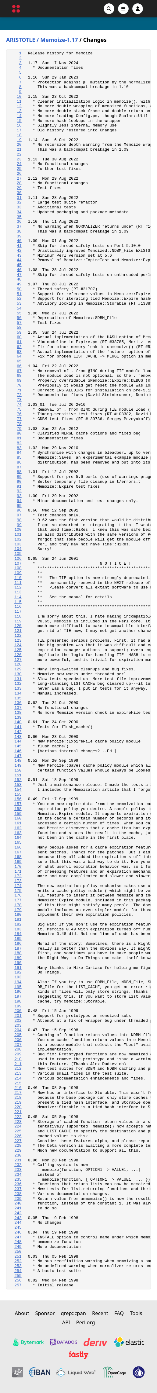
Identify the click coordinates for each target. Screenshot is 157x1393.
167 (18, 852)
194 (18, 982)
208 (18, 1049)
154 (18, 789)
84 (19, 452)
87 (19, 467)
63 (19, 352)
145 (18, 746)
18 (19, 135)
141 (18, 727)
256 (18, 1280)
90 (19, 481)
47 (19, 275)
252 (18, 1261)
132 (18, 683)
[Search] (109, 8)
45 (19, 265)
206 (18, 1040)
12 (19, 106)
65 (19, 361)
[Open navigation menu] (123, 8)
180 (18, 914)
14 (19, 116)
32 (19, 202)
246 (18, 1232)
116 (18, 606)
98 (19, 520)
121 (18, 631)
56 (19, 318)
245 (18, 1227)
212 (18, 1068)
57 (19, 323)
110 (18, 578)
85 (19, 457)
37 (19, 226)
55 (19, 313)
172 (18, 876)
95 (19, 506)
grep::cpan (73, 1313)
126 (18, 655)
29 (19, 188)
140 (18, 722)
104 (18, 549)
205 (18, 1035)
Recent (100, 1313)
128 (18, 664)
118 (18, 616)
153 (18, 785)
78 (19, 424)
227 (18, 1141)
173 (18, 881)
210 (18, 1059)
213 (18, 1073)
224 (18, 1126)
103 (18, 544)
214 (18, 1078)
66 (19, 366)
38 (19, 231)
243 (18, 1218)
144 (18, 741)
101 (18, 534)
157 (18, 804)
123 (18, 640)
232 (18, 1165)
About (22, 1313)
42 (19, 250)
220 (18, 1107)
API (66, 1322)
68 (19, 375)
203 (18, 1025)
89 (19, 477)
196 (18, 991)
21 (19, 149)
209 (18, 1054)
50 (19, 289)
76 (19, 414)
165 (18, 842)
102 (18, 539)
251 (18, 1256)
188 (18, 953)
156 (18, 799)
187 (18, 948)
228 (18, 1145)
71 (19, 390)
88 (19, 472)
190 (18, 963)
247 (18, 1237)
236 (18, 1184)
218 (18, 1097)
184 (18, 934)
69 (19, 380)
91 (19, 486)
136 (18, 703)
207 (18, 1045)
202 (18, 1020)
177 (18, 900)
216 (18, 1088)
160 (18, 818)
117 (18, 611)
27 (19, 178)
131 (18, 679)
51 (19, 294)
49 (19, 284)
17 (19, 130)
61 (19, 342)
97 (19, 515)
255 (18, 1276)
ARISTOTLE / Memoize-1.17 (42, 39)
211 (18, 1064)
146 (18, 751)
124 (18, 645)
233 (18, 1170)
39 (19, 236)
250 (18, 1251)
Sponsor (45, 1313)
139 (18, 717)
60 (19, 337)
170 (18, 866)
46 (19, 270)
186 (18, 943)
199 (18, 1006)
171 (18, 871)
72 (19, 395)
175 (18, 891)
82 (19, 443)
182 (18, 924)
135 (18, 698)
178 (18, 905)
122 (18, 635)
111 (18, 583)
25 (19, 169)
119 (18, 621)
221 (18, 1112)
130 (18, 674)
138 (18, 712)
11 (19, 101)
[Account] (137, 8)
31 (19, 198)
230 (18, 1155)
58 (19, 327)
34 (19, 212)
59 (19, 332)
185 (18, 939)
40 (19, 241)
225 (18, 1131)
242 (18, 1213)
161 (18, 823)
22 (19, 154)
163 (18, 833)
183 (18, 929)
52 (19, 298)
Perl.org (85, 1322)
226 (18, 1136)
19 (19, 140)
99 (19, 525)
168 (18, 857)
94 (19, 501)
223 (18, 1122)
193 (18, 977)
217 (18, 1093)
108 (18, 568)
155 (18, 794)
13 (19, 111)
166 (18, 847)
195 (18, 987)
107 (18, 563)
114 (18, 597)
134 (18, 693)
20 (19, 144)
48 (19, 279)
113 (18, 592)
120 (18, 626)
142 (18, 732)
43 (19, 255)
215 (18, 1083)
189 (18, 958)
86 (19, 462)
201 (18, 1016)
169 (18, 862)
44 (19, 260)
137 (18, 708)
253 (18, 1266)
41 (19, 246)
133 (18, 688)
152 (18, 780)
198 (18, 1001)
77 (19, 419)
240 (18, 1203)
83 (19, 448)
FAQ (119, 1313)
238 (18, 1194)
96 (19, 510)
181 (18, 919)
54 (19, 308)
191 (18, 968)
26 (19, 173)
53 (19, 303)
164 (18, 837)
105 (18, 554)
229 (18, 1150)
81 (19, 438)
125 (18, 650)
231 (18, 1160)
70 (19, 385)
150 (18, 770)
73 (19, 400)
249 (18, 1247)
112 (18, 587)
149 (18, 765)
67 (19, 371)
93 (19, 496)
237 (18, 1189)
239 (18, 1199)
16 (19, 125)
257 (18, 1285)
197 (18, 996)
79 (19, 429)
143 (18, 737)
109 (18, 573)
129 (18, 669)
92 (19, 491)
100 (18, 529)
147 (18, 756)
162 (18, 828)
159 (18, 814)
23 (19, 159)
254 (18, 1271)
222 (18, 1117)
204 (18, 1030)
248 (18, 1242)
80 (19, 433)
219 (18, 1102)
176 (18, 895)
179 (18, 910)
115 (18, 602)
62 (19, 347)
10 (19, 96)
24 (19, 164)
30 (19, 193)
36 (19, 221)
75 (19, 409)
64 (19, 356)
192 (18, 972)
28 (19, 183)
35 (19, 217)
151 (18, 775)
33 (19, 207)
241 (18, 1208)
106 (18, 558)
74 (19, 404)
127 (18, 660)
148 (18, 760)
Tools (136, 1313)
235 (18, 1179)
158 (18, 809)
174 (18, 886)
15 (19, 121)
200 (18, 1011)
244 (18, 1222)
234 (18, 1174)
